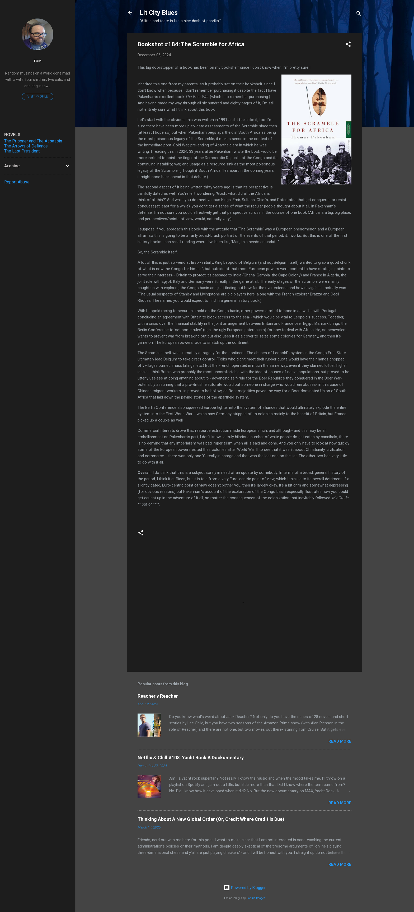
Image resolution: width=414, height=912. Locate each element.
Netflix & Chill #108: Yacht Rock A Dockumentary (191, 757)
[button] (348, 45)
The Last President (22, 151)
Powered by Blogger (245, 887)
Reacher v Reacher (158, 696)
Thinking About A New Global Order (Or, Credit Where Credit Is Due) (211, 819)
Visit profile (37, 96)
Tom (37, 61)
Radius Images (256, 898)
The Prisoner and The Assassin (33, 140)
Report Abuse (17, 181)
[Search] (359, 14)
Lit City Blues (159, 12)
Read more (339, 741)
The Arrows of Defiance (26, 146)
